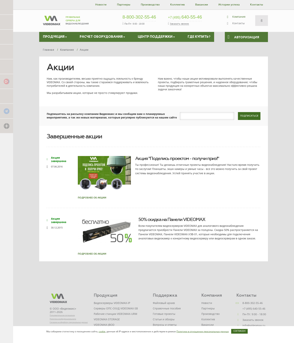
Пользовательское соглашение (62, 315)
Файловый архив (164, 303)
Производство (150, 4)
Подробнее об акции (92, 198)
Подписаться (249, 116)
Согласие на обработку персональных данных (69, 322)
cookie (102, 331)
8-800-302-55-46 (139, 17)
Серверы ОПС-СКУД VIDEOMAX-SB (116, 308)
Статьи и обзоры (164, 319)
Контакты (256, 4)
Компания (238, 16)
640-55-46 (185, 17)
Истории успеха (229, 4)
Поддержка (165, 295)
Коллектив (177, 4)
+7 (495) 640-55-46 (253, 308)
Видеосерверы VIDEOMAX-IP (112, 303)
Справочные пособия (167, 308)
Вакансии (201, 4)
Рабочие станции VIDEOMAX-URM (115, 314)
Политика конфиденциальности (63, 319)
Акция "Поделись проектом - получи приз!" (177, 158)
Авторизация (243, 37)
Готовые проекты (164, 314)
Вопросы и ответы (165, 324)
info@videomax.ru (253, 325)
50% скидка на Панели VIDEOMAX (171, 219)
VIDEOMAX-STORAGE (107, 319)
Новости (100, 4)
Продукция (105, 295)
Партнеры (123, 4)
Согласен (239, 331)
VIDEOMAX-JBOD (104, 324)
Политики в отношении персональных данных (202, 331)
